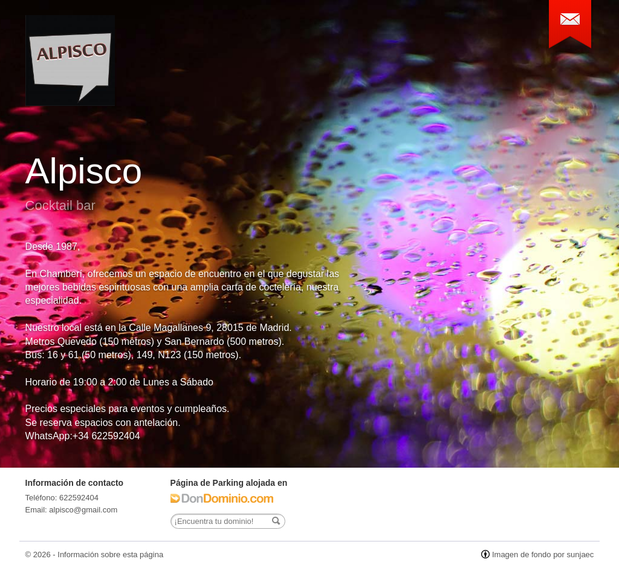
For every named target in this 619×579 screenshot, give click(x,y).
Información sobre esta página (110, 554)
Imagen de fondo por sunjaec (543, 554)
